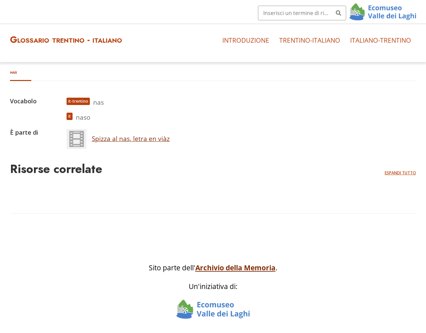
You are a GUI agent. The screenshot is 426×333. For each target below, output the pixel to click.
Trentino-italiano (309, 40)
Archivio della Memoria (235, 267)
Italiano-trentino (380, 40)
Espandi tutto (400, 173)
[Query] (302, 13)
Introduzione (245, 40)
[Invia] (338, 13)
